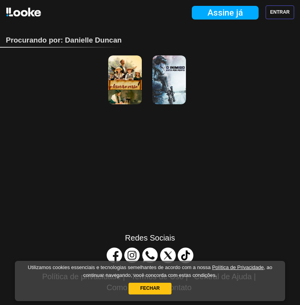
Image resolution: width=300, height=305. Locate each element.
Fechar (150, 288)
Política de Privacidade (238, 267)
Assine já (225, 13)
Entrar (280, 12)
